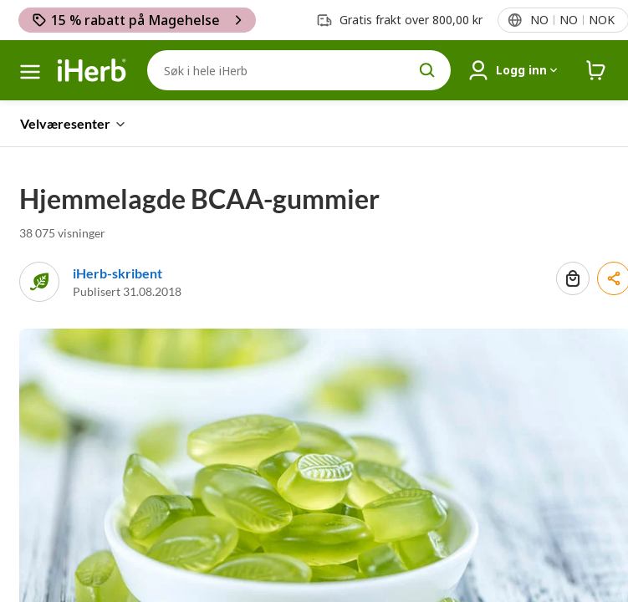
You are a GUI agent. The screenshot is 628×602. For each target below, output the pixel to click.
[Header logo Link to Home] (92, 70)
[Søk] (299, 70)
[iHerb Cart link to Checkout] (596, 70)
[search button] (427, 70)
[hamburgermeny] (30, 72)
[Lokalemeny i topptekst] (571, 20)
